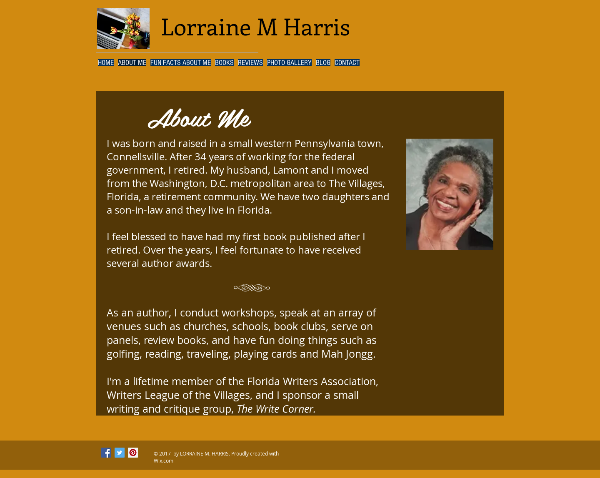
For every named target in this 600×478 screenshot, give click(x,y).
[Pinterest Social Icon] (133, 453)
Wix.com (163, 460)
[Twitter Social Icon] (120, 453)
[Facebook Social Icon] (106, 453)
